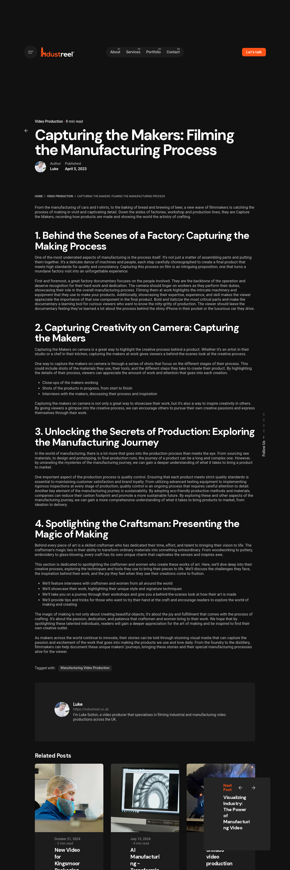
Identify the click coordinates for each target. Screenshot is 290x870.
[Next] (253, 787)
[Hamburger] (30, 52)
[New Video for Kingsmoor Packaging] (69, 798)
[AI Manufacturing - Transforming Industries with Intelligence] (145, 798)
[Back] (26, 130)
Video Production (49, 121)
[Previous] (240, 787)
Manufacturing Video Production (85, 668)
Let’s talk (254, 52)
